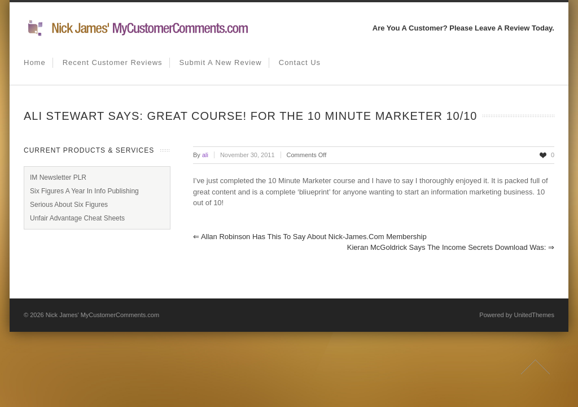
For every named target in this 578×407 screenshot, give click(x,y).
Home (35, 62)
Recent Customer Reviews (113, 62)
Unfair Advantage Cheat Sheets (77, 218)
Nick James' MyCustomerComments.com (102, 314)
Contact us (300, 62)
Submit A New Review (220, 62)
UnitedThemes (534, 314)
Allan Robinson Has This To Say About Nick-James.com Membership (310, 236)
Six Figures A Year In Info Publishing (84, 191)
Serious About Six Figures (69, 205)
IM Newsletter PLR (58, 177)
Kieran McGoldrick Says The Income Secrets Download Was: (450, 247)
